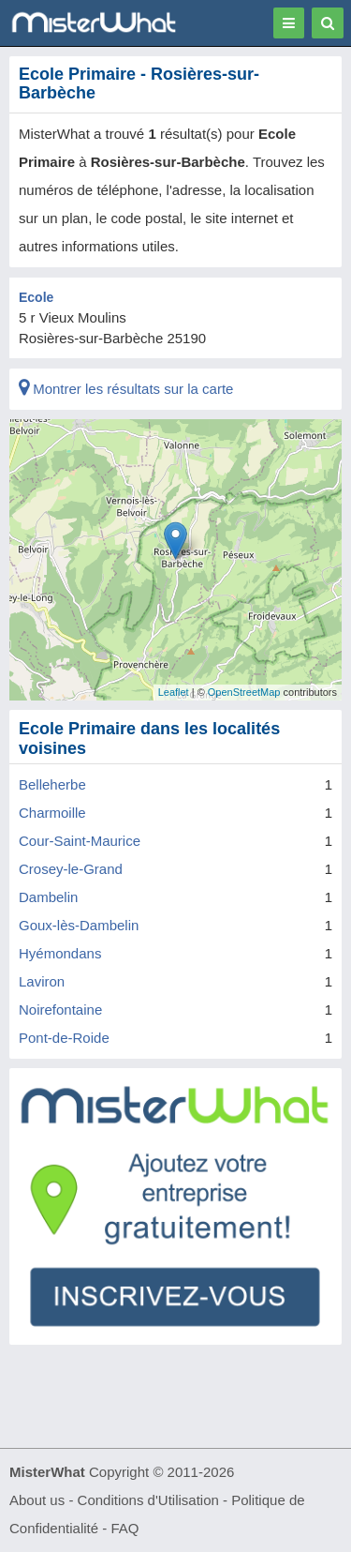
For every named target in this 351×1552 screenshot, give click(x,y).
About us (37, 1500)
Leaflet (173, 692)
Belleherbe (52, 784)
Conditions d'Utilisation (148, 1500)
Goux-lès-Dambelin (79, 925)
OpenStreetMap (244, 692)
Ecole (36, 297)
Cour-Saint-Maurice (79, 841)
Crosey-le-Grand (71, 869)
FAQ (124, 1528)
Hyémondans (60, 953)
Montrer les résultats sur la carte (126, 389)
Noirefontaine (60, 1009)
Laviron (42, 981)
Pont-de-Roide (64, 1038)
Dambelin (48, 897)
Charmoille (52, 813)
